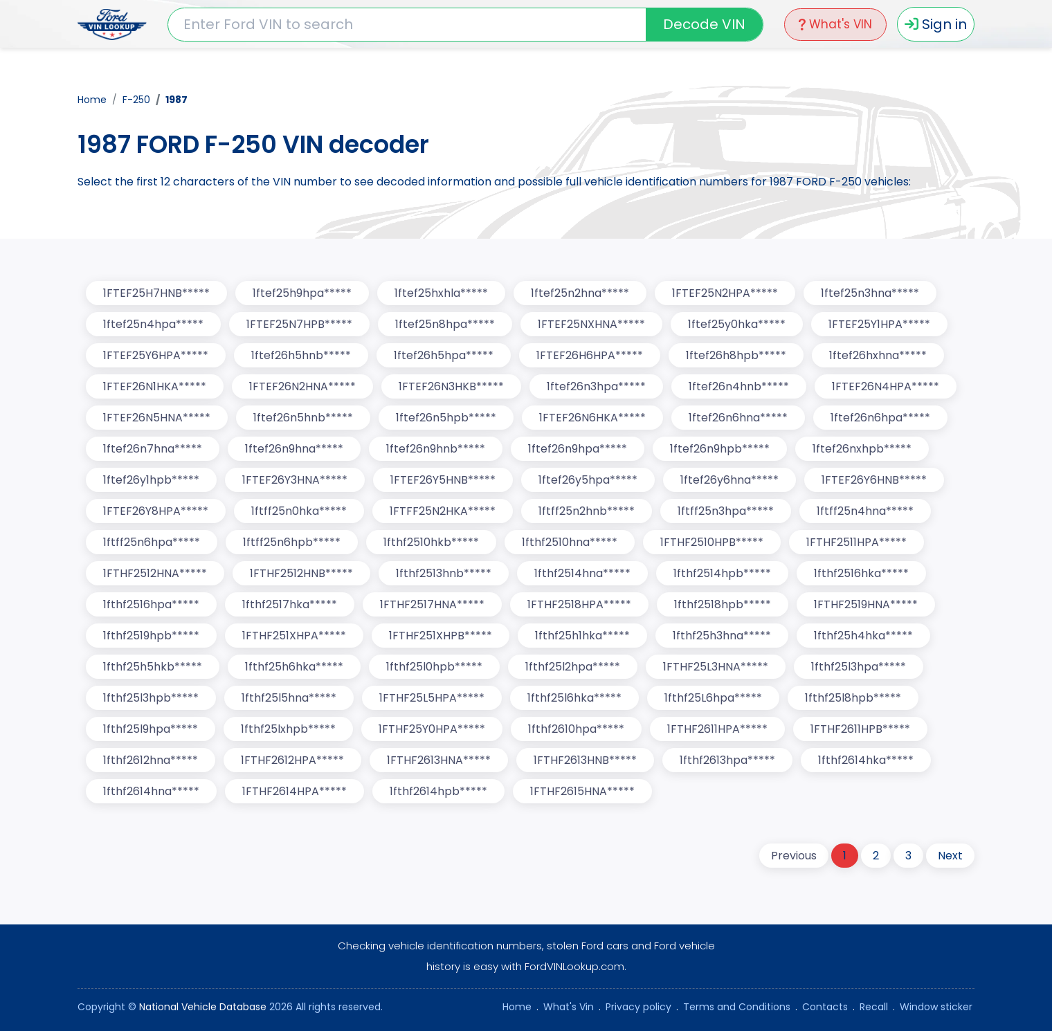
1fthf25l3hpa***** (858, 667)
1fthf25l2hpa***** (572, 667)
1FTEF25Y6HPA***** (155, 355)
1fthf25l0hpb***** (434, 667)
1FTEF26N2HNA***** (302, 386)
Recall (874, 1007)
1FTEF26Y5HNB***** (443, 480)
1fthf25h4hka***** (863, 636)
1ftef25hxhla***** (441, 293)
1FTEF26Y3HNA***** (294, 480)
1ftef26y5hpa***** (587, 480)
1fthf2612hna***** (150, 760)
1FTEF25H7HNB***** (156, 293)
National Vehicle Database (202, 1007)
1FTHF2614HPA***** (294, 791)
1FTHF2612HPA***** (292, 760)
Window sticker (936, 1007)
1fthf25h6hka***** (294, 667)
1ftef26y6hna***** (729, 480)
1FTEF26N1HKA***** (154, 386)
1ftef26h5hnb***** (301, 355)
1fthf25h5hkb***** (152, 667)
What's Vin (568, 1007)
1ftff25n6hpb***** (292, 542)
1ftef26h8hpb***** (736, 355)
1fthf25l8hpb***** (853, 698)
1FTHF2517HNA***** (432, 604)
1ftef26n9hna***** (294, 449)
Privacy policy (638, 1007)
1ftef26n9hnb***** (435, 449)
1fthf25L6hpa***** (713, 698)
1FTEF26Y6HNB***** (874, 480)
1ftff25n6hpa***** (151, 542)
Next (950, 856)
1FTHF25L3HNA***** (715, 667)
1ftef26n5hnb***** (303, 418)
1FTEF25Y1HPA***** (879, 324)
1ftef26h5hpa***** (443, 355)
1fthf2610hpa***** (576, 729)
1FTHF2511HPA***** (856, 542)
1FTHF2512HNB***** (301, 573)
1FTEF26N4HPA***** (885, 386)
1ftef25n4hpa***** (153, 324)
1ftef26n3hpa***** (596, 386)
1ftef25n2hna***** (580, 293)
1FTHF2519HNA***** (866, 604)
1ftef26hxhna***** (878, 355)
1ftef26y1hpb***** (151, 480)
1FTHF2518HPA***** (579, 604)
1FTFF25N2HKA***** (443, 511)
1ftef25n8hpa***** (445, 324)
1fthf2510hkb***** (431, 542)
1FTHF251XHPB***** (440, 636)
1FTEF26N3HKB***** (451, 386)
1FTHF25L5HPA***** (431, 698)
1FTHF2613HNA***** (439, 760)
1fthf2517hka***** (289, 604)
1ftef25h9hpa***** (302, 293)
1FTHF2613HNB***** (585, 760)
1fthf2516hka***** (861, 573)
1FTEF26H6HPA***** (589, 355)
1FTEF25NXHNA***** (591, 324)
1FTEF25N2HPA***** (725, 293)
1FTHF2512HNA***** (155, 573)
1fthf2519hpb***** (151, 636)
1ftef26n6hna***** (738, 418)
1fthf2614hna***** (151, 791)
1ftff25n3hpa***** (726, 511)
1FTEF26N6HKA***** (592, 418)
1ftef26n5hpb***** (446, 418)
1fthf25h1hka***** (582, 636)
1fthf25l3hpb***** (151, 698)
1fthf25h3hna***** (722, 636)
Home (92, 100)
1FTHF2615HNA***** (582, 791)
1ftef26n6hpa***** (880, 418)
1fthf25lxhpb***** (288, 729)
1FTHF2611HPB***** (860, 729)
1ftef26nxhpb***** (862, 449)
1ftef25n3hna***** (870, 293)
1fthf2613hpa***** (727, 760)
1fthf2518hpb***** (722, 604)
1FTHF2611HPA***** (717, 729)
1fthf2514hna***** (582, 573)
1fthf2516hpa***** (151, 604)
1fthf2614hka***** (866, 760)
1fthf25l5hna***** (289, 698)
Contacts (825, 1007)
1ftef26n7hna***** (152, 449)
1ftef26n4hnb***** (739, 386)
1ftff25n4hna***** (865, 511)
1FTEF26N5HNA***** (156, 418)
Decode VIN (704, 24)
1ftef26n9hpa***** (577, 449)
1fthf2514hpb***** (722, 573)
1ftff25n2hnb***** (586, 511)
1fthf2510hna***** (569, 542)
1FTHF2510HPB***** (711, 542)
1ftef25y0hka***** (737, 324)
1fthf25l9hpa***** (150, 729)
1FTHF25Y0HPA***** (432, 729)
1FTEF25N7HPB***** (299, 324)
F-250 (136, 100)
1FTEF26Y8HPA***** (155, 511)
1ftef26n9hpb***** (720, 449)
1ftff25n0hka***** (299, 511)
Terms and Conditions (736, 1007)
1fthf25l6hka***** (574, 698)
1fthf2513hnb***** (443, 573)
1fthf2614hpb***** (438, 791)
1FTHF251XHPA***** (294, 636)
